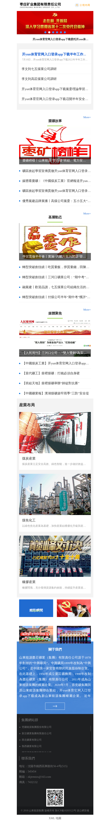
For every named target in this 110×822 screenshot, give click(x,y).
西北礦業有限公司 (32, 740)
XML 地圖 (55, 818)
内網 (82, 5)
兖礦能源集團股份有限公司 (37, 727)
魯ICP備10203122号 (65, 810)
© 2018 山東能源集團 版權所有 (37, 810)
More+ (87, 117)
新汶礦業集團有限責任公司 (37, 733)
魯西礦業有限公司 (32, 746)
